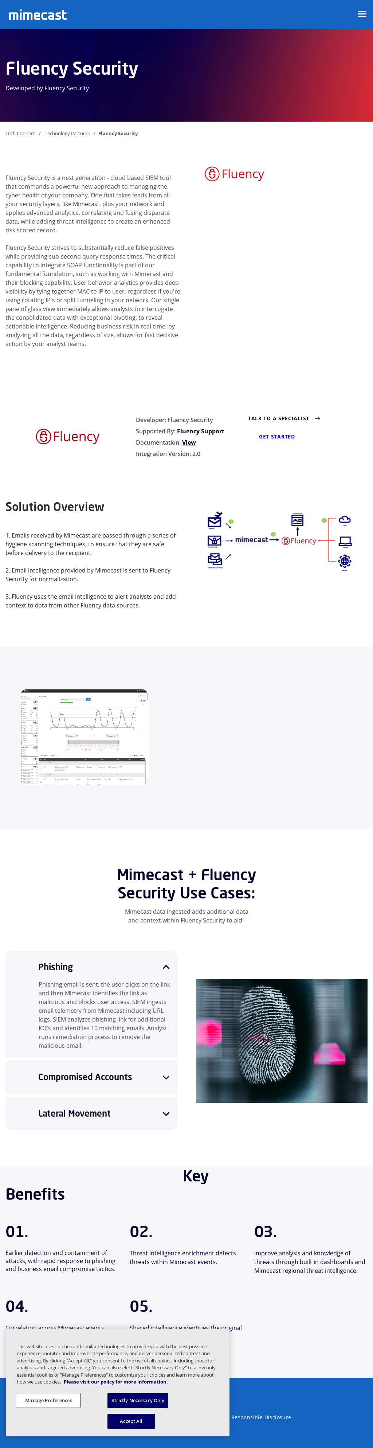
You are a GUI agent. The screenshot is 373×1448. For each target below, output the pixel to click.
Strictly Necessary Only (137, 1400)
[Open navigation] (362, 13)
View (189, 442)
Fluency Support (200, 431)
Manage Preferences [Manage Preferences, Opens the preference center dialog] (48, 1400)
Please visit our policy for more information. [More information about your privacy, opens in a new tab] (116, 1381)
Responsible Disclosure (261, 1417)
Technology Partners (67, 133)
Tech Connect (20, 133)
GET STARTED (277, 436)
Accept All (131, 1421)
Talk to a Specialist (278, 418)
